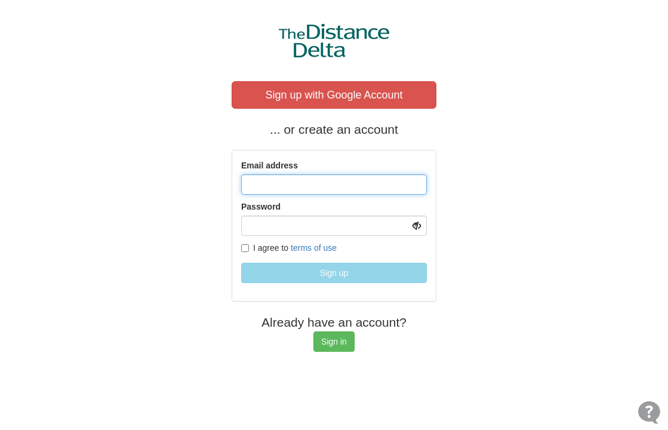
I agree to (289, 248)
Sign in (334, 341)
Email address (269, 165)
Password (261, 206)
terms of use (314, 248)
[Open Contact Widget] (649, 412)
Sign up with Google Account (333, 95)
